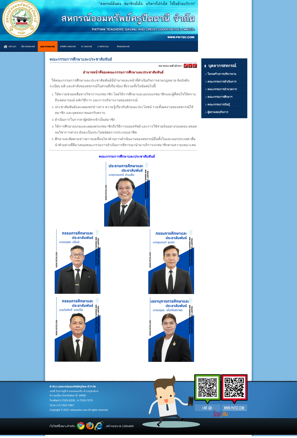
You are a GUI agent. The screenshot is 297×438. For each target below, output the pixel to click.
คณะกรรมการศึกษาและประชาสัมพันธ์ (81, 59)
